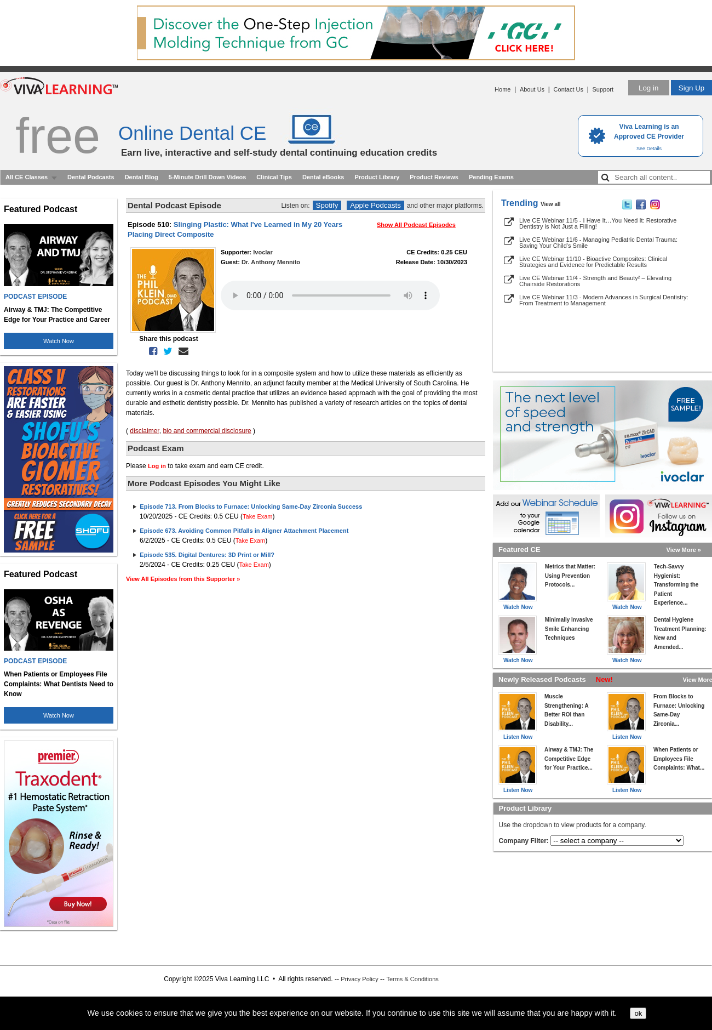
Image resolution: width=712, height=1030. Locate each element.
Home (502, 89)
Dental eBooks (323, 177)
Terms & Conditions (412, 979)
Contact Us (568, 89)
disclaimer (144, 431)
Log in (648, 88)
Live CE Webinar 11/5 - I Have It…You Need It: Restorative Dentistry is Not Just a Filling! (597, 223)
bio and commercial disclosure (207, 431)
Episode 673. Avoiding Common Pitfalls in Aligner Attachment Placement (244, 530)
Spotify (327, 205)
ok (638, 1013)
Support (602, 89)
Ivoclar (262, 252)
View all (551, 204)
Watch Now (58, 341)
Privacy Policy (359, 979)
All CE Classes (26, 177)
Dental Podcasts (90, 177)
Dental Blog (141, 177)
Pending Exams (491, 177)
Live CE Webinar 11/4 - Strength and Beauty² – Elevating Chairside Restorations (595, 281)
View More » (684, 550)
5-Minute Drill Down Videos (207, 177)
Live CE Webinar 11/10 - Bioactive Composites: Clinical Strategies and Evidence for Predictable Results (593, 261)
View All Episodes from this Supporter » (183, 579)
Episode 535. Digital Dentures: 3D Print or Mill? (207, 554)
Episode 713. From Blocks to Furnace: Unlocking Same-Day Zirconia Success (251, 506)
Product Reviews (434, 177)
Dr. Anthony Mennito (271, 262)
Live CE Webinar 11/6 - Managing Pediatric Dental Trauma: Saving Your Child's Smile (598, 242)
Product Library (376, 177)
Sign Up (691, 88)
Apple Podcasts (375, 205)
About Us (532, 89)
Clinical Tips (274, 177)
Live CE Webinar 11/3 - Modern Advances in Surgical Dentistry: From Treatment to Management (603, 300)
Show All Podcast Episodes (416, 224)
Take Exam (257, 516)
